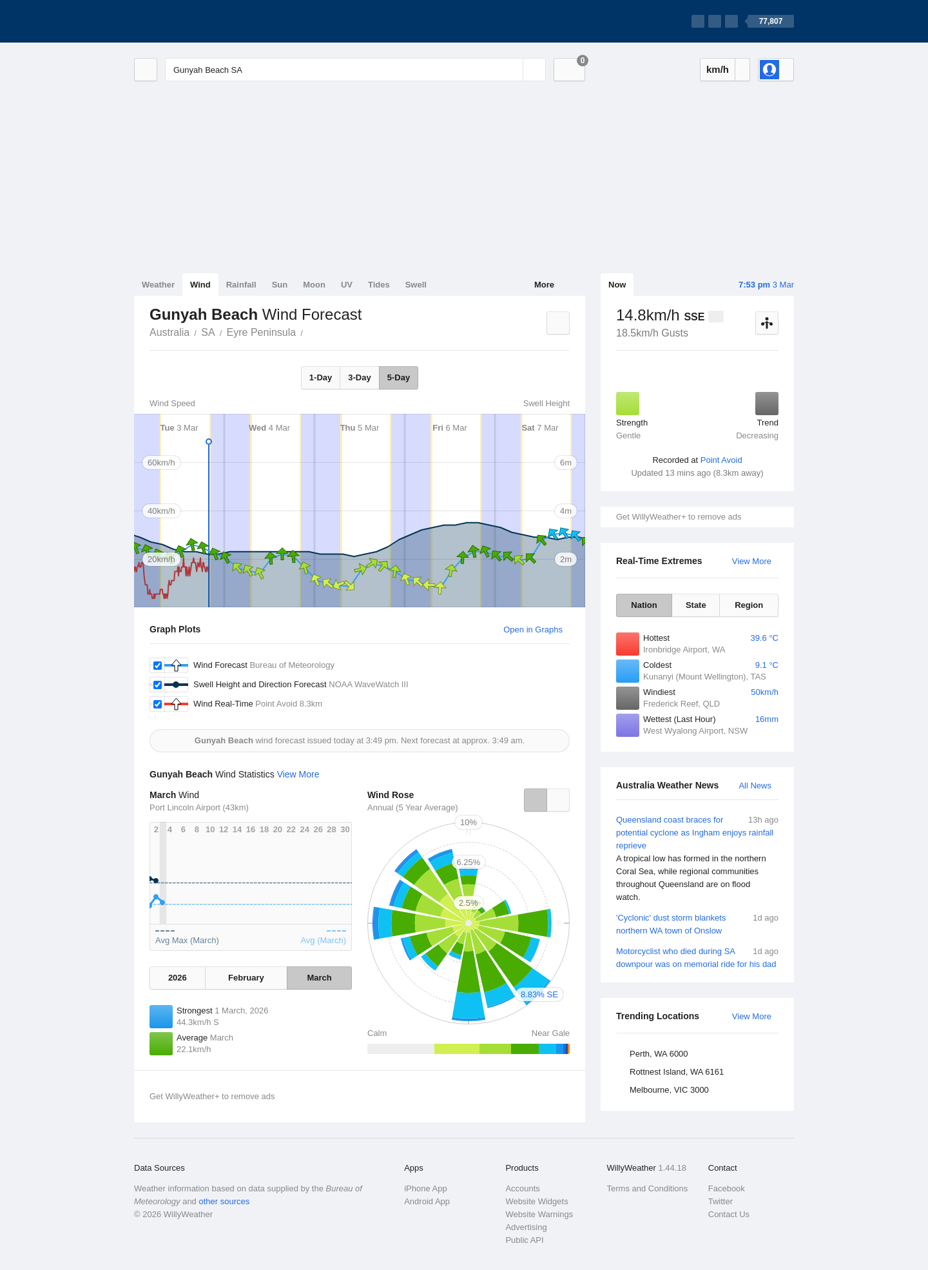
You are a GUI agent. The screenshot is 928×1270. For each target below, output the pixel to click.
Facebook (726, 1188)
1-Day (320, 377)
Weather (158, 284)
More (544, 284)
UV (347, 284)
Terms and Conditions (647, 1188)
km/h (717, 69)
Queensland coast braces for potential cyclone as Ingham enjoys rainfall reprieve (697, 859)
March (319, 977)
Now (617, 284)
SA (208, 332)
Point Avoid (721, 460)
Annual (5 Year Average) (412, 807)
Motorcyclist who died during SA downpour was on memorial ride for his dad (697, 957)
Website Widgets (536, 1201)
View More (751, 561)
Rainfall (241, 284)
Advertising (525, 1227)
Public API (524, 1240)
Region (749, 605)
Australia (169, 332)
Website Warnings (539, 1214)
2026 (177, 977)
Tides (379, 284)
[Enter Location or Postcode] (355, 69)
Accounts (522, 1188)
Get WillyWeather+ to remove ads (678, 517)
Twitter (720, 1201)
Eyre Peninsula (261, 332)
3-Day (359, 377)
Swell (416, 284)
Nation (644, 605)
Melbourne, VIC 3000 (669, 1090)
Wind (200, 284)
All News (755, 785)
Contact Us (728, 1214)
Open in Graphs (533, 629)
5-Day (398, 377)
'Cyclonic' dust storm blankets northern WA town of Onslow (697, 923)
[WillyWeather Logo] (194, 21)
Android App (427, 1201)
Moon (314, 284)
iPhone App (425, 1188)
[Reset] (512, 69)
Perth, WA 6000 (659, 1054)
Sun (280, 284)
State (696, 605)
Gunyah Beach (310, 331)
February (246, 977)
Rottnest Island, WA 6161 (677, 1072)
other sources (223, 1201)
